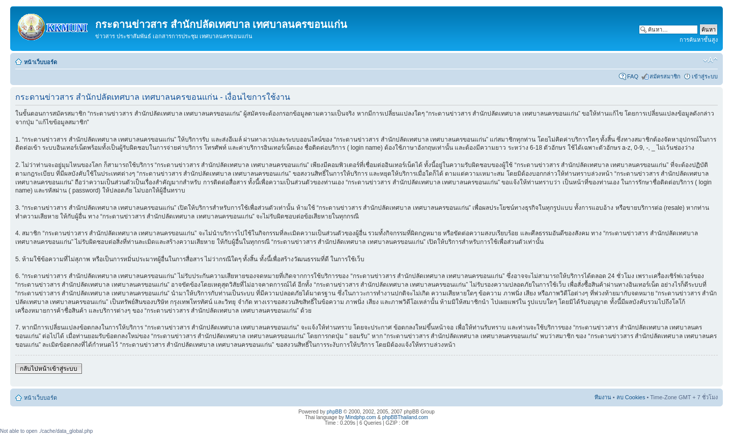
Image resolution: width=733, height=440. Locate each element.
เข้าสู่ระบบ (705, 76)
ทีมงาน (603, 397)
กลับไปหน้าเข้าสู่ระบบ (48, 368)
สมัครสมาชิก (665, 76)
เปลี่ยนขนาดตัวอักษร (710, 60)
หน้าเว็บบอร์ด (40, 62)
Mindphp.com (361, 417)
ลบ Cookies (630, 397)
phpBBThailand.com (405, 417)
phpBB (334, 412)
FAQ (632, 76)
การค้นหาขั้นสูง (699, 40)
